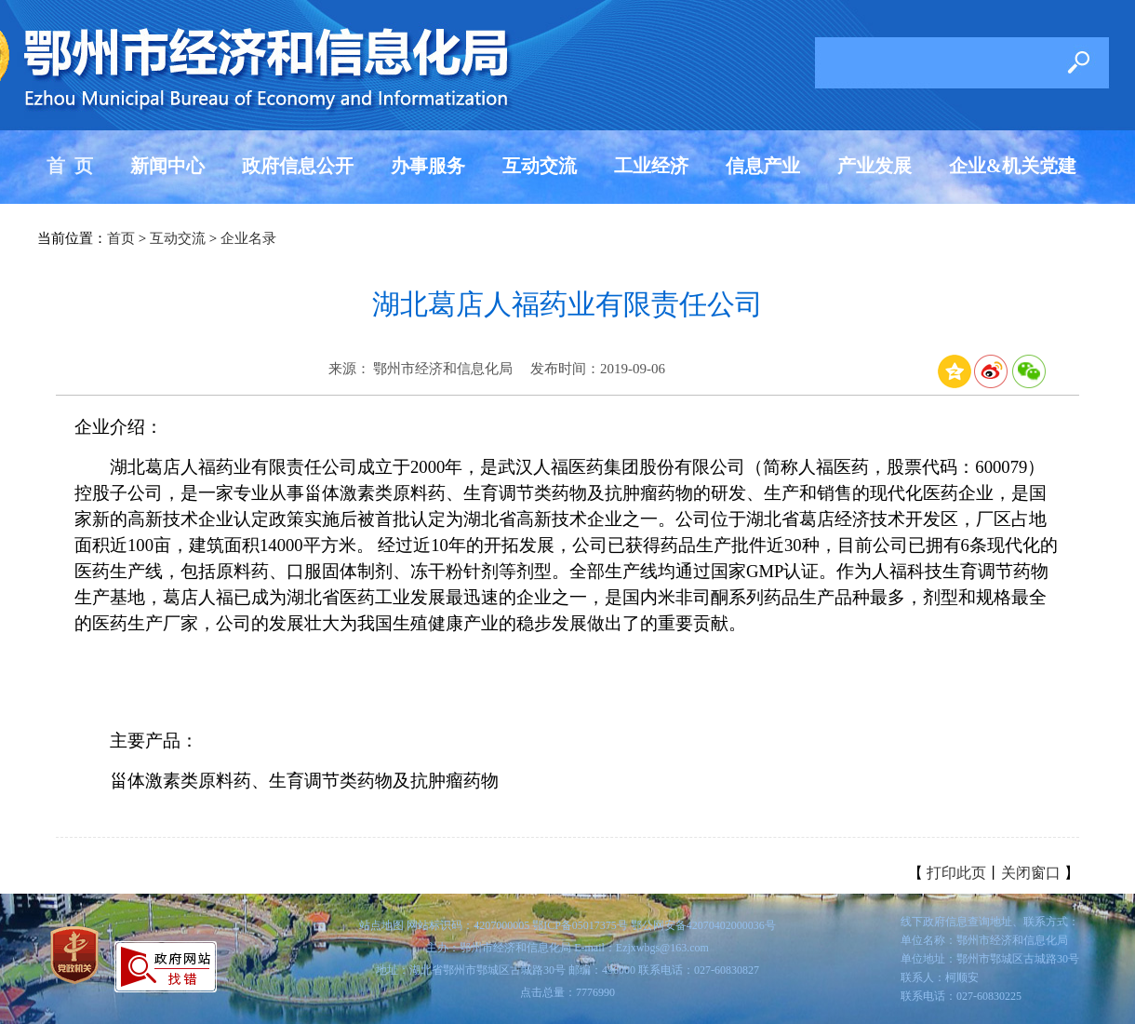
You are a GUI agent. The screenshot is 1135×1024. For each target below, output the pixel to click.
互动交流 (539, 165)
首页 (121, 238)
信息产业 (763, 165)
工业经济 (651, 165)
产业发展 (874, 165)
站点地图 (381, 925)
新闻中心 (167, 165)
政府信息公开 (298, 165)
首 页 (70, 165)
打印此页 (956, 873)
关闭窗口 (1031, 873)
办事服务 (428, 165)
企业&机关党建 (1012, 165)
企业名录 (248, 238)
